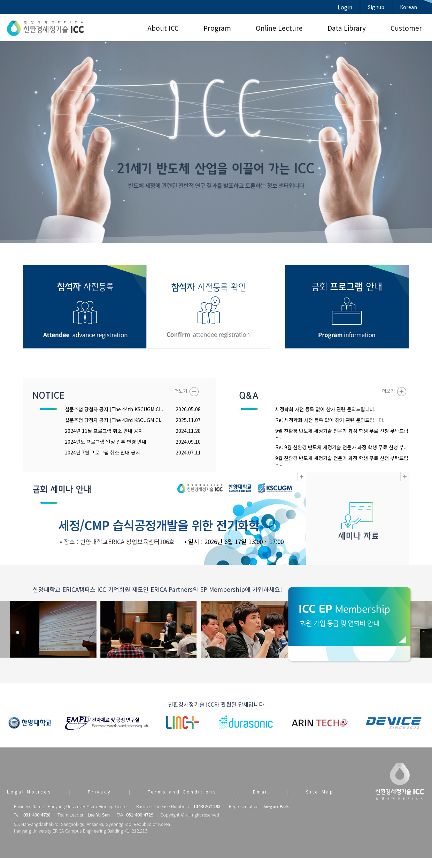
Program (217, 27)
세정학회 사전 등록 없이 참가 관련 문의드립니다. (325, 409)
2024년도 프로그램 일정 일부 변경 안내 (105, 441)
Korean (408, 6)
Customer (406, 27)
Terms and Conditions (182, 791)
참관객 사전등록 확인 (208, 306)
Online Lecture (279, 27)
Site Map (320, 791)
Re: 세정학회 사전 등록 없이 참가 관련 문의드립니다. (330, 419)
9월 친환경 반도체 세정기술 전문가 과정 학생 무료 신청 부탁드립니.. (341, 433)
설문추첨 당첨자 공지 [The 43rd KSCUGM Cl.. (114, 419)
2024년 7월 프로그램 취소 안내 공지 (102, 452)
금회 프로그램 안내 (347, 306)
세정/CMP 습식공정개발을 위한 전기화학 (158, 525)
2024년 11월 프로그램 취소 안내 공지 (104, 430)
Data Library (346, 27)
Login (345, 7)
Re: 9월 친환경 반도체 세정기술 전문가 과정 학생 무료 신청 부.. (341, 447)
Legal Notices (29, 791)
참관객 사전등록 (85, 306)
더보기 (187, 391)
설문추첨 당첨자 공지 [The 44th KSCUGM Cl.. (114, 409)
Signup (376, 6)
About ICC (163, 27)
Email (261, 791)
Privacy (99, 791)
